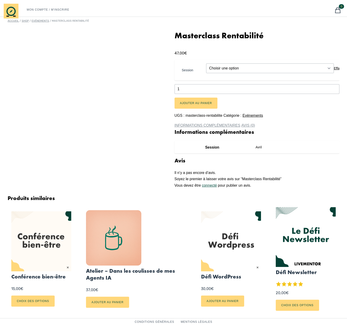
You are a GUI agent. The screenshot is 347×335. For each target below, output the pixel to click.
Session (187, 70)
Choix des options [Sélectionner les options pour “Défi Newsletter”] (297, 305)
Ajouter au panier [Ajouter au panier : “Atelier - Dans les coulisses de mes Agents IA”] (108, 302)
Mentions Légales (196, 321)
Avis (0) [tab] (248, 125)
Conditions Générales (155, 321)
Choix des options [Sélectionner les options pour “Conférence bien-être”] (33, 301)
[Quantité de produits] (257, 89)
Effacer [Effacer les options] (339, 68)
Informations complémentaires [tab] (207, 125)
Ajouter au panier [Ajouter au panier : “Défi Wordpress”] (223, 301)
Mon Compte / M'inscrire (48, 9)
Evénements (40, 20)
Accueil (13, 20)
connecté (209, 185)
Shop (25, 20)
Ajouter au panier (196, 103)
